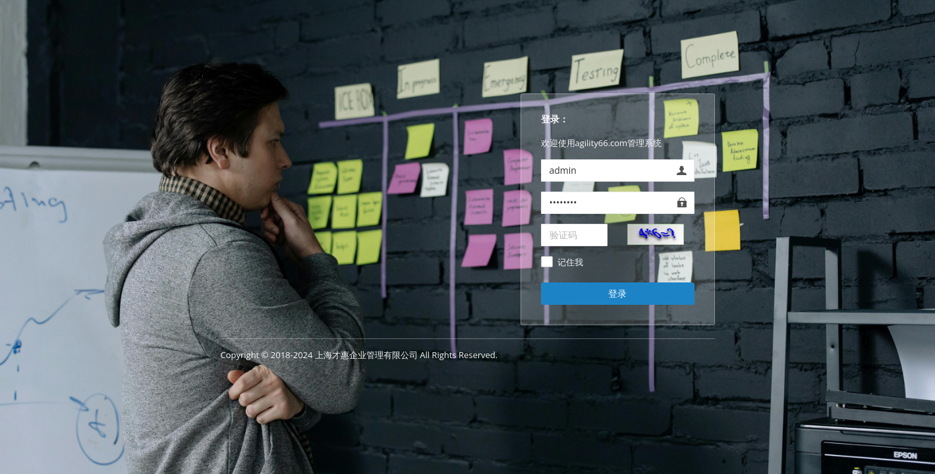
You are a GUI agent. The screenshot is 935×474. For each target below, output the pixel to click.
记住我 (570, 262)
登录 (617, 293)
